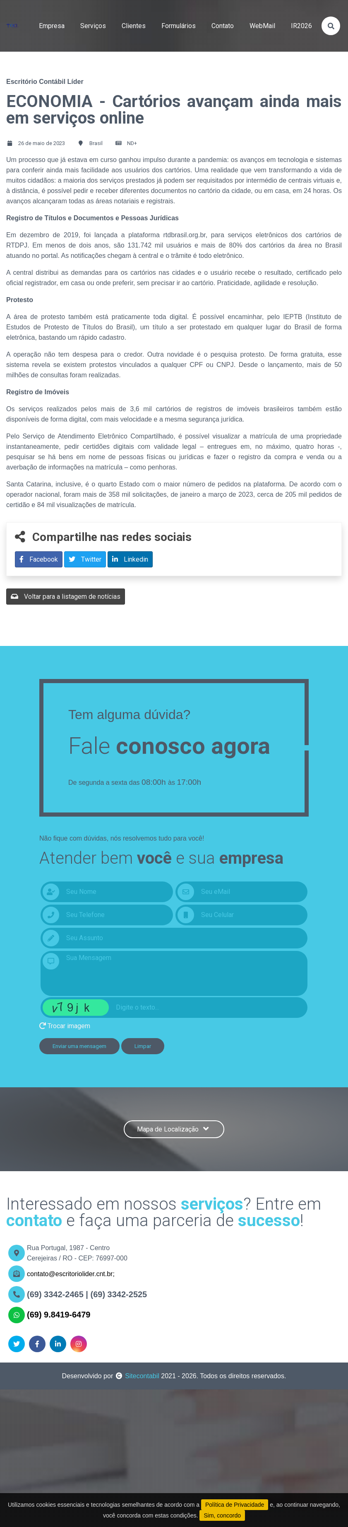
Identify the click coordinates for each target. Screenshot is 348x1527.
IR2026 (301, 26)
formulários (178, 26)
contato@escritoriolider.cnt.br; (71, 1273)
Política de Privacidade (234, 1504)
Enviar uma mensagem (79, 1046)
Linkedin (130, 559)
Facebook (38, 559)
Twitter (85, 559)
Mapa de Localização (174, 1129)
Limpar (142, 1046)
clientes (134, 26)
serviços (93, 26)
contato (222, 26)
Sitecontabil (142, 1375)
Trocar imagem (64, 1026)
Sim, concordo (222, 1515)
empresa (52, 26)
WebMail (262, 26)
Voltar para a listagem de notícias (65, 596)
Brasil (96, 143)
